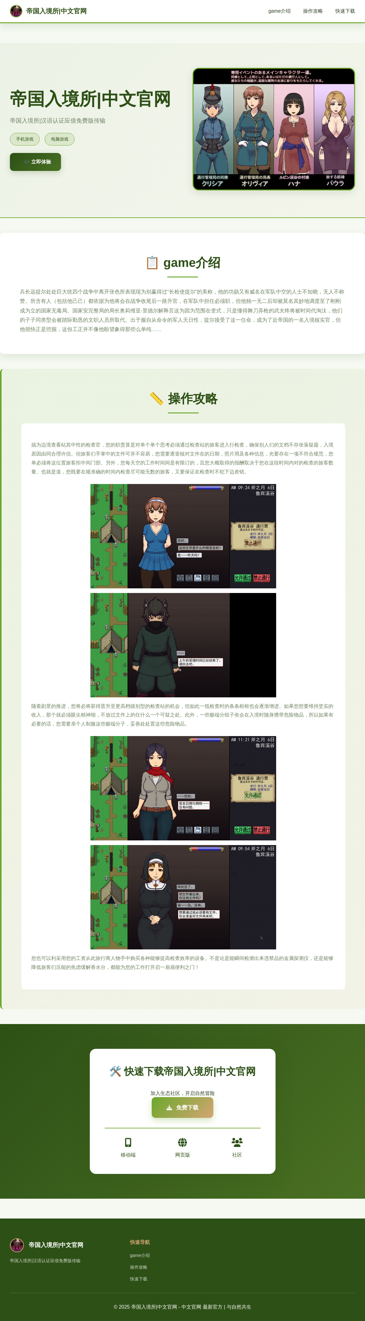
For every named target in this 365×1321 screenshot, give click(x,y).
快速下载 (345, 11)
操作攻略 (313, 11)
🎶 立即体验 (37, 161)
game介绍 (279, 11)
